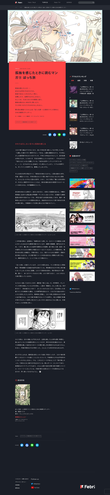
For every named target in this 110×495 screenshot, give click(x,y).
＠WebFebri (36, 484)
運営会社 (17, 488)
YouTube (36, 487)
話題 (82, 168)
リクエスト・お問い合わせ (21, 479)
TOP (16, 7)
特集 (21, 7)
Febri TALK (32, 2)
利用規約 (17, 485)
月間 (85, 80)
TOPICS (45, 2)
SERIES (69, 2)
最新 (72, 80)
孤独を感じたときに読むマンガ (29, 122)
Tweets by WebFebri (75, 292)
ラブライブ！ (74, 171)
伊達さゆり (84, 165)
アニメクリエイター (89, 162)
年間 (91, 80)
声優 (84, 160)
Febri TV (57, 2)
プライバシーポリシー (20, 482)
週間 (79, 80)
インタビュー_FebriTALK (76, 162)
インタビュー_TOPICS (75, 160)
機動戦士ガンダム (75, 168)
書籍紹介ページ (20, 417)
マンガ (18, 122)
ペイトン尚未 (89, 168)
